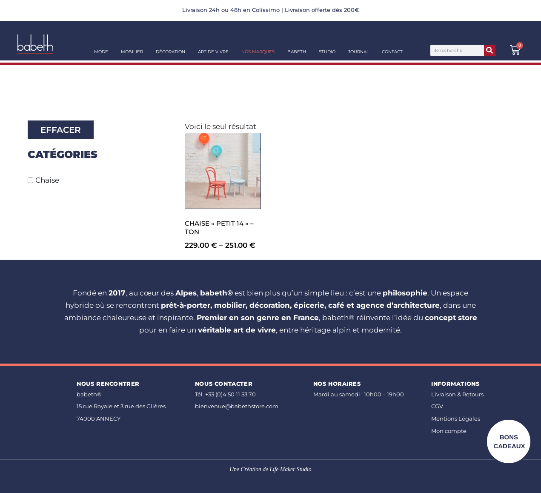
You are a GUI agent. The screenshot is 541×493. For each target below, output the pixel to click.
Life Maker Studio (290, 469)
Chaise (47, 180)
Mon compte (449, 431)
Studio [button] (327, 51)
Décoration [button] (170, 51)
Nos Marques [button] (258, 51)
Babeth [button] (296, 51)
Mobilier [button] (132, 51)
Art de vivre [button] (213, 51)
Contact (392, 51)
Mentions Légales (455, 419)
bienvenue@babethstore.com (236, 406)
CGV (437, 406)
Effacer (60, 130)
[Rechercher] (489, 50)
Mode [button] (101, 51)
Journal (358, 51)
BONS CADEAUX (509, 441)
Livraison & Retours (457, 394)
